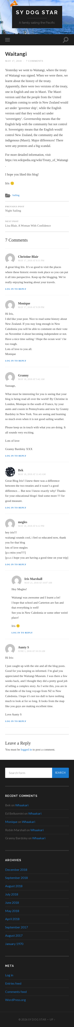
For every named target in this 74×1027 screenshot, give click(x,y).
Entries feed (13, 983)
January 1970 (14, 944)
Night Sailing (37, 208)
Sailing (15, 195)
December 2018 (16, 869)
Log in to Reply (15, 289)
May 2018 (12, 911)
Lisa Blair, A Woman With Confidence (37, 223)
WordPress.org (15, 1000)
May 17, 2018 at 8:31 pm (31, 260)
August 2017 (13, 935)
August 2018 (13, 886)
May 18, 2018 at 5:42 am (31, 379)
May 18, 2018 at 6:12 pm (31, 526)
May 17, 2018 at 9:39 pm (31, 307)
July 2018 (11, 894)
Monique (24, 303)
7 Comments (34, 61)
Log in (9, 975)
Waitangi (16, 54)
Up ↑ (52, 1019)
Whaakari (21, 805)
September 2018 (16, 877)
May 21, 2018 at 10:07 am (38, 582)
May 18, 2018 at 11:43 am (32, 474)
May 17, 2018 (13, 61)
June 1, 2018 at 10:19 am (31, 651)
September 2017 (16, 927)
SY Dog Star (37, 12)
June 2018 (12, 902)
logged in (26, 749)
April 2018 (12, 919)
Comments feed (16, 991)
